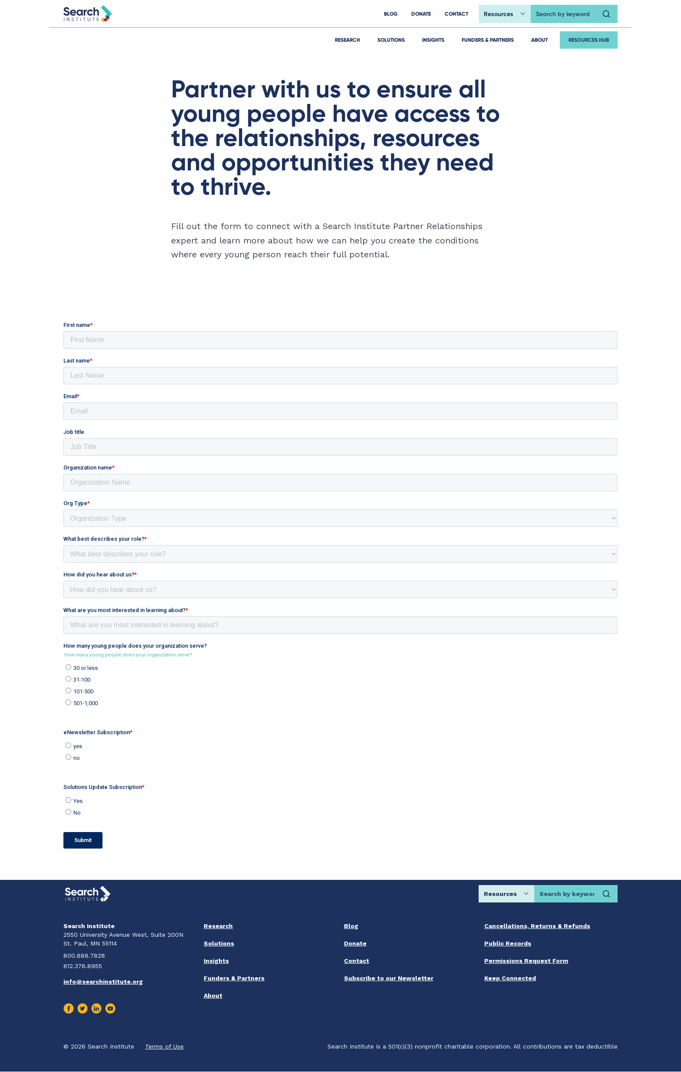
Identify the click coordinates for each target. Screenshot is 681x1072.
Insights (433, 40)
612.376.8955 (82, 965)
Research (347, 40)
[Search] (606, 14)
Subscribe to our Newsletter (388, 978)
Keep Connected (510, 978)
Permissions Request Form (526, 960)
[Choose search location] (505, 14)
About (539, 40)
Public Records (507, 943)
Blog (351, 925)
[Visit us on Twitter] (82, 1008)
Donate (355, 943)
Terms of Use (164, 1046)
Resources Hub (589, 40)
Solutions (391, 40)
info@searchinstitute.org (103, 981)
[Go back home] (87, 13)
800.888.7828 (84, 955)
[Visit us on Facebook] (68, 1008)
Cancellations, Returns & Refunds (537, 925)
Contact (356, 960)
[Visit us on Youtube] (110, 1008)
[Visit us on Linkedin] (96, 1008)
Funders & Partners (488, 40)
